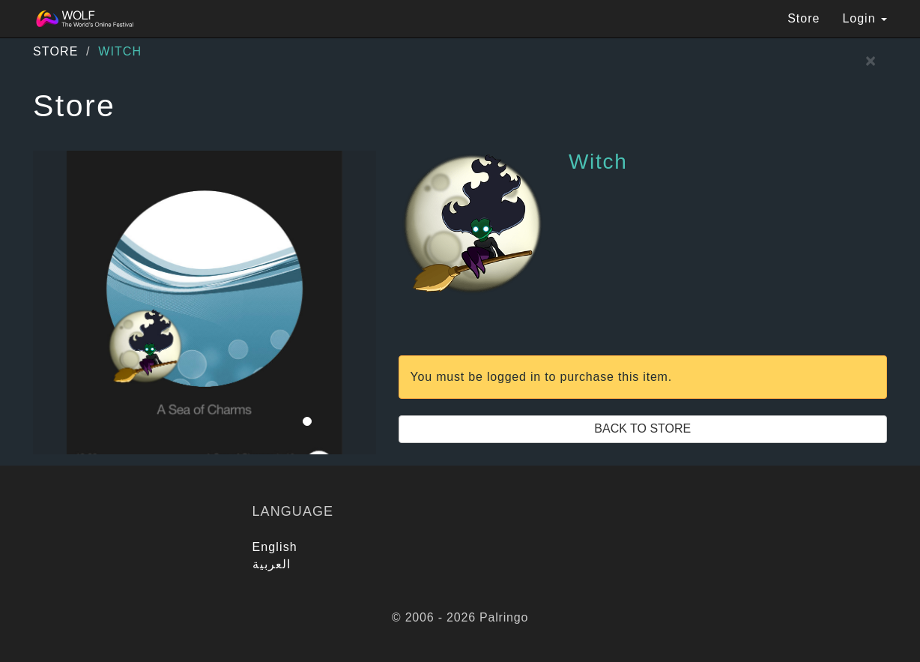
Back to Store (642, 428)
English (274, 547)
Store (803, 18)
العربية (271, 564)
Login (864, 18)
